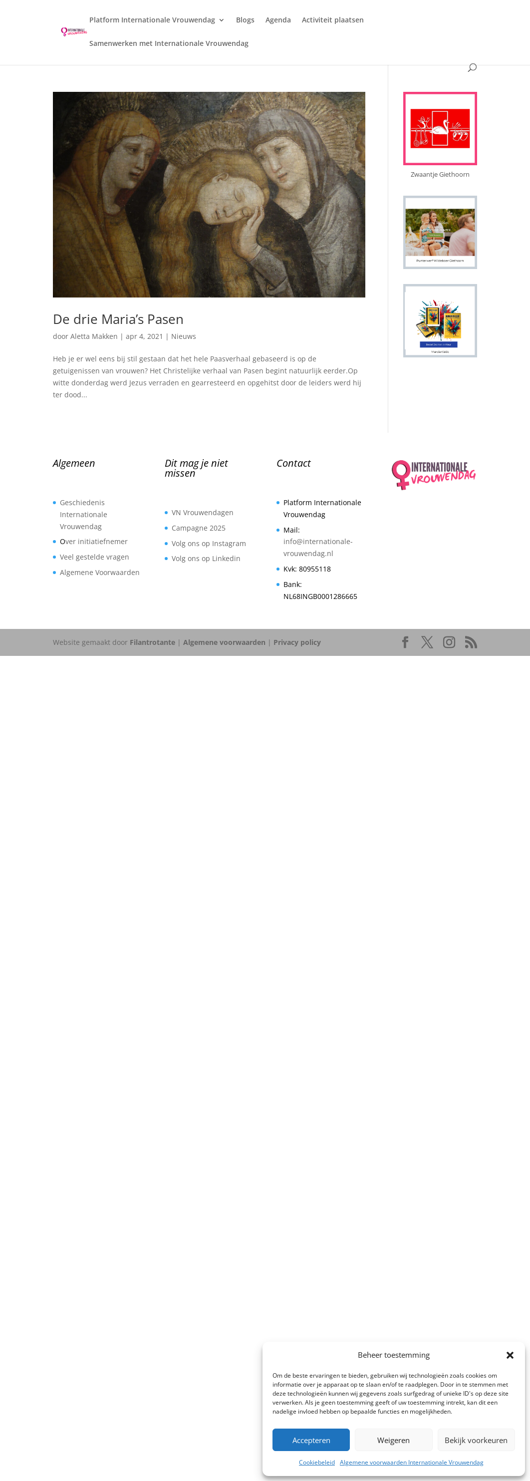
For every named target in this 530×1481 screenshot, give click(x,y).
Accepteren (311, 1440)
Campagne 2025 (199, 528)
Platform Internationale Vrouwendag (152, 20)
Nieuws (183, 336)
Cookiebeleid (317, 1462)
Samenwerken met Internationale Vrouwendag (169, 44)
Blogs (245, 20)
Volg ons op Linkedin (206, 558)
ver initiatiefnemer (96, 541)
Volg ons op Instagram (209, 543)
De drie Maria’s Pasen (118, 319)
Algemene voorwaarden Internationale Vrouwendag (412, 1462)
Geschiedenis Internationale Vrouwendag (83, 514)
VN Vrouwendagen (203, 512)
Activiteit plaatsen (333, 20)
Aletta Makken (94, 336)
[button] (510, 1355)
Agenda (278, 20)
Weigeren (393, 1440)
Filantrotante (152, 642)
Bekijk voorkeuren (476, 1440)
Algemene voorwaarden (224, 642)
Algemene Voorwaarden (100, 572)
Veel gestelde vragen (94, 557)
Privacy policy (297, 642)
